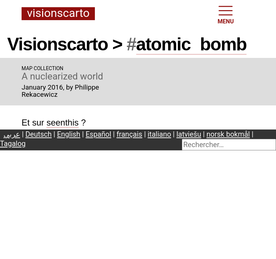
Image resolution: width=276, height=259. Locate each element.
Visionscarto (58, 13)
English (68, 134)
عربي (12, 134)
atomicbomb (191, 44)
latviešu (188, 134)
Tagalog (13, 143)
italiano (159, 134)
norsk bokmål (228, 134)
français (129, 134)
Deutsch (39, 134)
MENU (226, 14)
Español (98, 134)
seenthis (62, 122)
